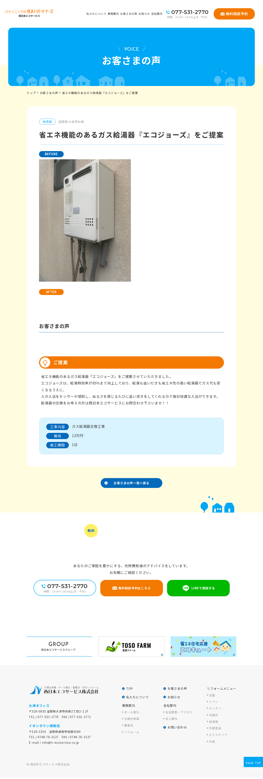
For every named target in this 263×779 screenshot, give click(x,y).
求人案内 (171, 720)
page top (253, 765)
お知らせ (144, 14)
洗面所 (213, 716)
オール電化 (131, 713)
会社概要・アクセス (179, 713)
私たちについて (96, 14)
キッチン (215, 710)
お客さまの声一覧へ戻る (131, 483)
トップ (31, 93)
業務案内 (113, 14)
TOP (129, 690)
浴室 (212, 696)
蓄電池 (128, 727)
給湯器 (213, 723)
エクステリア (218, 736)
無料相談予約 (236, 13)
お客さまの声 (128, 14)
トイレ (213, 703)
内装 (212, 743)
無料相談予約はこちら (134, 589)
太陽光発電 (131, 720)
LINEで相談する (203, 589)
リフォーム (131, 733)
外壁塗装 (215, 730)
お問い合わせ (177, 729)
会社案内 (157, 14)
